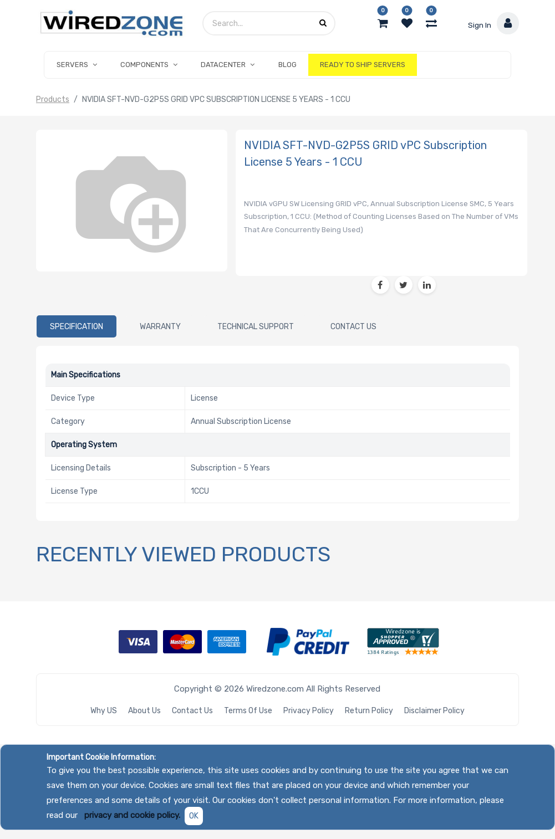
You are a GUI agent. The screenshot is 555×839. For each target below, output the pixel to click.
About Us (144, 710)
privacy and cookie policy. (132, 815)
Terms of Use (248, 710)
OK (193, 816)
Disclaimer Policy (434, 710)
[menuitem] (287, 65)
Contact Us (192, 710)
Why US (103, 710)
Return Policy (369, 710)
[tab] (76, 326)
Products (52, 99)
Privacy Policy (308, 710)
